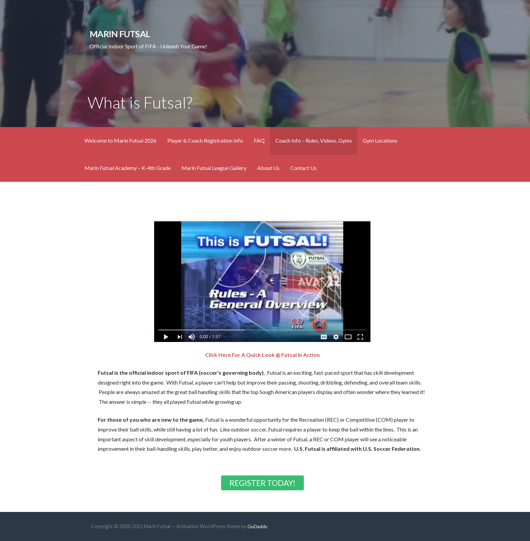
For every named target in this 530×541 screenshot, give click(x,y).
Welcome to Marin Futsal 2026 (120, 140)
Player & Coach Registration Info (205, 140)
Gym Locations (380, 140)
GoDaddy (257, 526)
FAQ (259, 140)
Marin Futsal (120, 34)
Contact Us (303, 168)
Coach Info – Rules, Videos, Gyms (313, 140)
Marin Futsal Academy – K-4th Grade (128, 168)
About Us (268, 168)
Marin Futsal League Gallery (214, 168)
